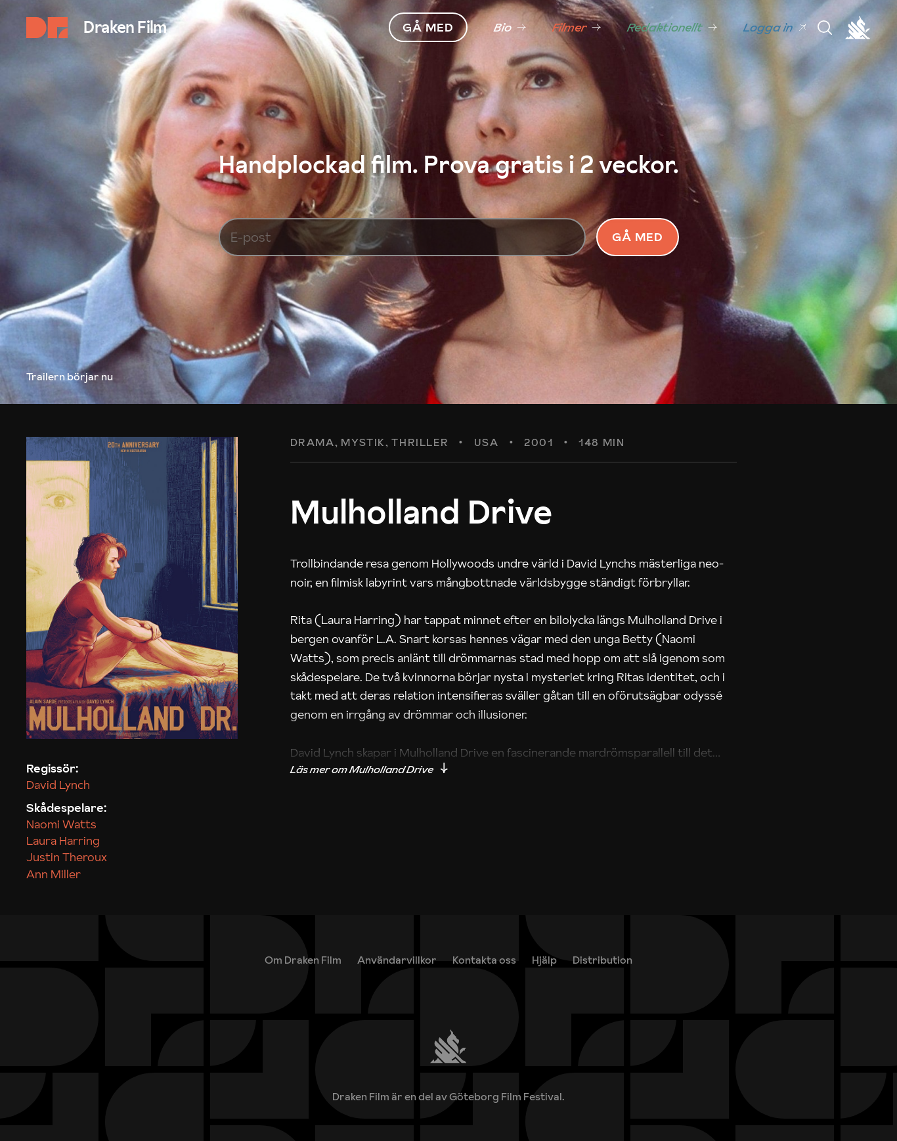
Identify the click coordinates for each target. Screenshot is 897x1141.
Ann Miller (53, 874)
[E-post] (402, 237)
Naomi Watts (61, 824)
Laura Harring (63, 840)
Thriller (419, 443)
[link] (510, 27)
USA (486, 443)
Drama (312, 443)
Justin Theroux (66, 857)
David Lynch (58, 784)
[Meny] (824, 27)
